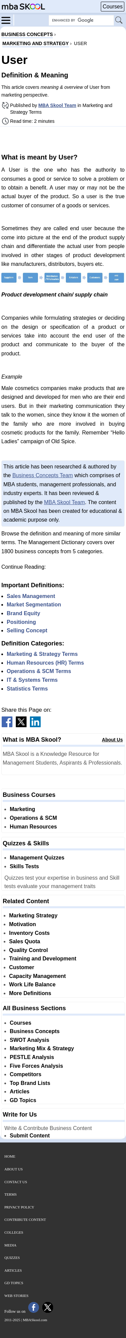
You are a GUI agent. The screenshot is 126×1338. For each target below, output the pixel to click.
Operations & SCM (33, 818)
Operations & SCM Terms (39, 671)
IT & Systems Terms (32, 680)
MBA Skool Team (57, 105)
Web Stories (16, 1296)
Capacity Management (37, 976)
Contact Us (15, 1182)
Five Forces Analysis (36, 1066)
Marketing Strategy (33, 915)
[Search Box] (81, 20)
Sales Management (31, 596)
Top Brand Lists (30, 1083)
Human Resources (33, 827)
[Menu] (7, 20)
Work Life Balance (32, 984)
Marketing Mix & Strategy (42, 1048)
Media (10, 1245)
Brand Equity (23, 613)
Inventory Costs (29, 933)
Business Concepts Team (42, 475)
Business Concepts (34, 1031)
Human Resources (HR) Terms (45, 663)
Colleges (13, 1232)
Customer (21, 967)
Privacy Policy (19, 1207)
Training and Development (42, 958)
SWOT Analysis (29, 1040)
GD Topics (23, 1100)
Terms (10, 1194)
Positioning (21, 622)
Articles (20, 1091)
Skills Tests (24, 866)
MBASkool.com (35, 1320)
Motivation (22, 924)
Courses (112, 6)
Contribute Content (25, 1220)
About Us (112, 739)
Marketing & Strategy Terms (42, 654)
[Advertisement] (63, 139)
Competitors (25, 1074)
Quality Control (28, 950)
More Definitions (30, 993)
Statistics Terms (27, 689)
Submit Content (30, 1135)
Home (9, 1156)
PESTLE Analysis (32, 1057)
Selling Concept (27, 630)
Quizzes (12, 1258)
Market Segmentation (34, 604)
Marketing (22, 809)
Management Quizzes (37, 857)
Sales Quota (24, 941)
